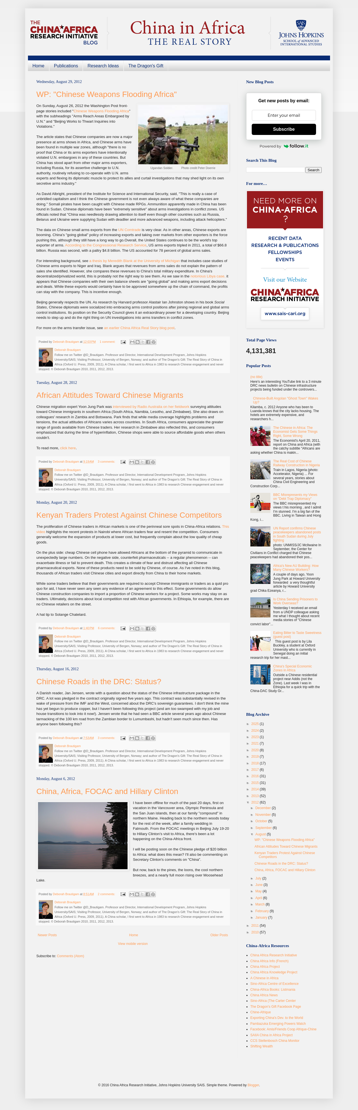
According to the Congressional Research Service (106, 245)
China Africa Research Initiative (273, 955)
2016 (255, 776)
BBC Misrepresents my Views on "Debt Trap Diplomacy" (295, 497)
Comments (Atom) (70, 956)
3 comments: (107, 461)
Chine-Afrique (260, 1012)
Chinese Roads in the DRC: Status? (98, 681)
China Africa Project (265, 967)
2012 (255, 802)
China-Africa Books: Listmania (272, 990)
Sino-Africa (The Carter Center (273, 1001)
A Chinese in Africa (264, 978)
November (263, 815)
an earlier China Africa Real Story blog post (139, 328)
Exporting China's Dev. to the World (276, 1018)
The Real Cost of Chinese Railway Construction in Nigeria (296, 463)
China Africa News (264, 995)
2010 (255, 932)
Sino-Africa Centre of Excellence (274, 984)
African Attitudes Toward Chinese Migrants (109, 395)
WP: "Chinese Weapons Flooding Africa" (106, 94)
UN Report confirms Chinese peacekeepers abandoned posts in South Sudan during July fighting (297, 534)
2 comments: (107, 894)
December (263, 808)
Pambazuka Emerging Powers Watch (278, 1024)
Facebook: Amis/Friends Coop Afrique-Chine (283, 1029)
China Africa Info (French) (269, 961)
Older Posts (219, 935)
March (260, 904)
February (262, 911)
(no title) (256, 377)
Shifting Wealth (261, 1046)
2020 (255, 750)
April (259, 898)
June (259, 885)
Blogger (253, 1085)
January (261, 917)
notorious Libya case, (207, 276)
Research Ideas (103, 65)
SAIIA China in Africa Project (271, 1035)
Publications (66, 65)
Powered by (284, 146)
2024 (255, 731)
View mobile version (133, 944)
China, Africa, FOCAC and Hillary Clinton (107, 791)
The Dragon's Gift (145, 65)
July (258, 878)
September (264, 828)
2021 (255, 743)
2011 (255, 926)
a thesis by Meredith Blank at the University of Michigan (134, 261)
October (261, 821)
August (261, 834)
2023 (255, 737)
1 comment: (108, 341)
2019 (255, 757)
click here (68, 448)
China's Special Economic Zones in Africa (292, 668)
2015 (255, 783)
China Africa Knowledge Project (273, 972)
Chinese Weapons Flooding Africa (101, 111)
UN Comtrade (129, 230)
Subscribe (284, 129)
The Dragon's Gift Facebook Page (275, 1007)
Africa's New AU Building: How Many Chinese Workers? (296, 568)
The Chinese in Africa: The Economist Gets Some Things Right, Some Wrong (295, 432)
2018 (255, 763)
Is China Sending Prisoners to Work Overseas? (295, 601)
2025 (255, 724)
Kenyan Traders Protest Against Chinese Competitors (129, 515)
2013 (255, 796)
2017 (255, 770)
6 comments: (107, 628)
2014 (255, 789)
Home (38, 65)
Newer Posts (47, 935)
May (259, 891)
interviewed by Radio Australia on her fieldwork (151, 407)
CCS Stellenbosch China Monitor (274, 1041)
